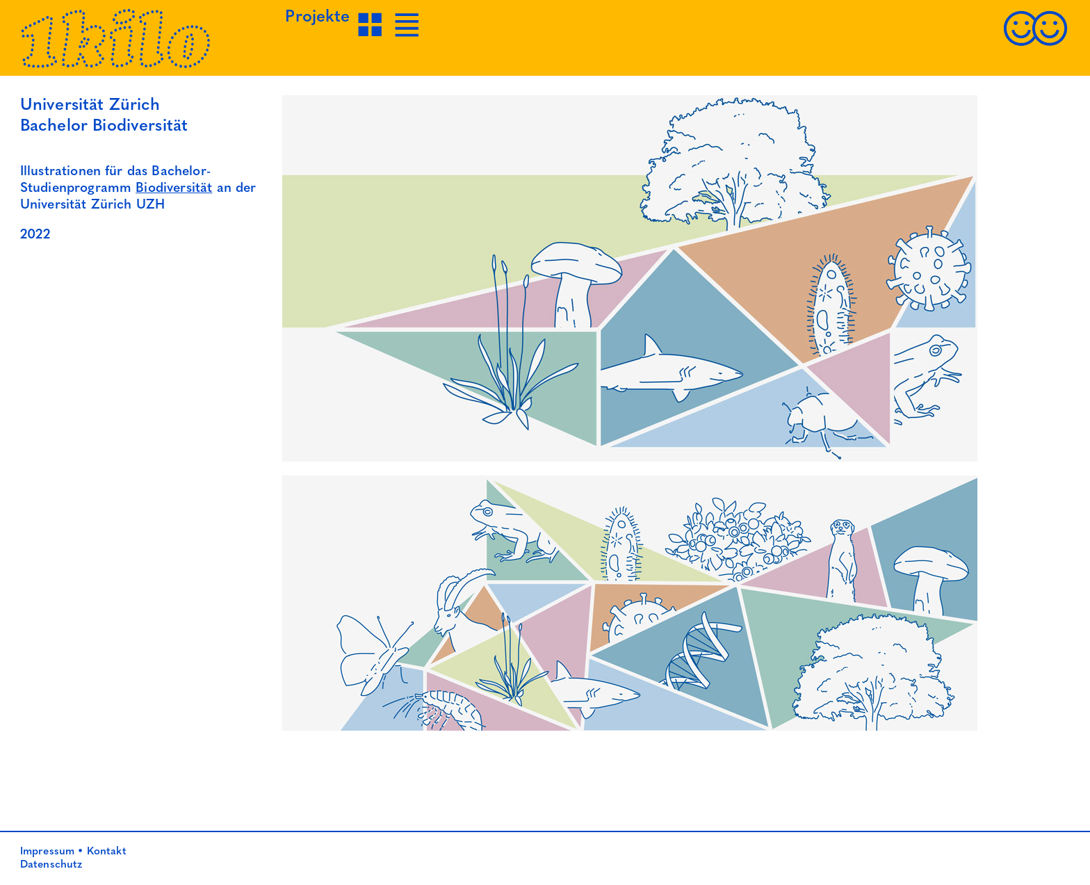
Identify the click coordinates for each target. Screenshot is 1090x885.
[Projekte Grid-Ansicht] (371, 37)
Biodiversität (174, 188)
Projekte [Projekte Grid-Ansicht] (317, 17)
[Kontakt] (1035, 44)
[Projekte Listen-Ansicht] (408, 37)
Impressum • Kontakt (73, 851)
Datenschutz (51, 864)
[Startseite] (116, 65)
